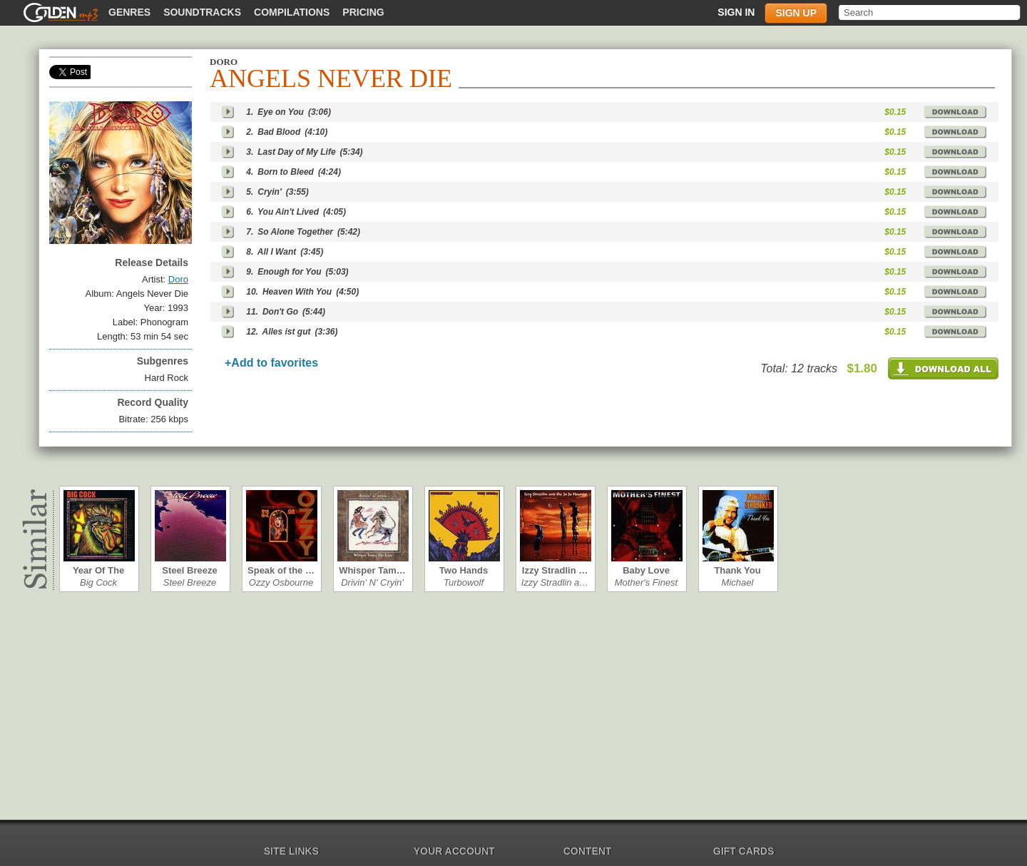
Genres (129, 12)
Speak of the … (281, 570)
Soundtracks (202, 12)
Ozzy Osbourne (281, 582)
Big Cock (98, 582)
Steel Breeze (189, 570)
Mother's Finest (646, 582)
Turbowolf (464, 582)
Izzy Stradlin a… (555, 582)
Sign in (736, 12)
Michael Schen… (737, 582)
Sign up (796, 13)
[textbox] (930, 12)
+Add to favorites (271, 363)
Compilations (291, 12)
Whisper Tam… (372, 570)
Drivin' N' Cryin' (372, 582)
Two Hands (463, 570)
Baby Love (646, 570)
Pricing (363, 12)
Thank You (737, 570)
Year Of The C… (98, 570)
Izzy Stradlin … (555, 570)
